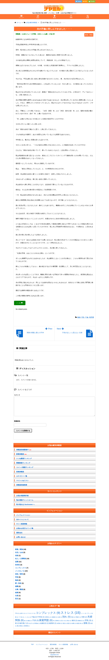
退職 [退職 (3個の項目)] (86, 623)
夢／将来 (18, 583)
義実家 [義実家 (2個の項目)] (52, 623)
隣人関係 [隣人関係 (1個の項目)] (20, 626)
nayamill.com (54, 654)
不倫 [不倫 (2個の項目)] (34, 617)
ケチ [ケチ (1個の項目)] (33, 613)
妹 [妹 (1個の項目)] (25, 620)
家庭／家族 (19, 549)
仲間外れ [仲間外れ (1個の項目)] (48, 617)
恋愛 (16, 562)
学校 (16, 577)
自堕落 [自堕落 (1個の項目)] (59, 623)
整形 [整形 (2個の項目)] (74, 620)
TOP (32, 644)
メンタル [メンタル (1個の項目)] (27, 617)
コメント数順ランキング (24, 467)
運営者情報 (53, 644)
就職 (16, 586)
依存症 (17, 565)
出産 (16, 595)
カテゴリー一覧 (21, 476)
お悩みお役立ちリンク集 (24, 528)
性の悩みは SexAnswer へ (25, 504)
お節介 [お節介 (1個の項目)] (22, 613)
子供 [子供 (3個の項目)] (35, 620)
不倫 (86, 317)
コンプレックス (20, 568)
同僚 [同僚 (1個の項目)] (73, 617)
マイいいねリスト (22, 480)
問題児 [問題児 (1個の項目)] (78, 617)
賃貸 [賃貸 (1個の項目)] (69, 623)
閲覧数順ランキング (23, 463)
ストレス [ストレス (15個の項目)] (70, 612)
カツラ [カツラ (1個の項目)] (28, 613)
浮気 (82, 317)
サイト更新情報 (21, 524)
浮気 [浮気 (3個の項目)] (88, 620)
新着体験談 (21, 454)
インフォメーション (23, 515)
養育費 (91, 317)
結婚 (16, 592)
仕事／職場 (19, 589)
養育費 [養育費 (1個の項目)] (27, 626)
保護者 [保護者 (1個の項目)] (54, 617)
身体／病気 (19, 574)
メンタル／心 (19, 571)
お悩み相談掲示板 (22, 495)
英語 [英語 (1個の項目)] (65, 623)
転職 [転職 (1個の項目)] (74, 623)
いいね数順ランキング (24, 458)
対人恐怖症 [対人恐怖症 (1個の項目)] (57, 620)
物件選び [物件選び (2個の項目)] (23, 623)
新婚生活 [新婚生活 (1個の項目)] (81, 620)
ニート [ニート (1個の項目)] (83, 613)
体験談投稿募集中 (23, 450)
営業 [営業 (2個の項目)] (84, 617)
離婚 (78, 317)
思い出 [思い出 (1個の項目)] (64, 620)
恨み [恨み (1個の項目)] (69, 620)
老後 (16, 555)
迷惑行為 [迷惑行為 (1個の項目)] (79, 623)
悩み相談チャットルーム (24, 500)
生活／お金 (19, 552)
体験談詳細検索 (21, 485)
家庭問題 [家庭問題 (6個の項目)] (46, 620)
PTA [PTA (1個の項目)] (17, 613)
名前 (54, 421)
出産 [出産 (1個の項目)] (60, 617)
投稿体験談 (20, 471)
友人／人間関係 (20, 558)
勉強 (16, 580)
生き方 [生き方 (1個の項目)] (31, 623)
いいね (19, 303)
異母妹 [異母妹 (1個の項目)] (37, 623)
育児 (16, 599)
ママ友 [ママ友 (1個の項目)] (21, 617)
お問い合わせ (21, 537)
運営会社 (19, 532)
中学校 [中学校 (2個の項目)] (40, 617)
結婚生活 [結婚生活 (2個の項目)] (44, 623)
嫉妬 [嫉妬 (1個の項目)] (30, 620)
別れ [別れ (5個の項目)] (66, 616)
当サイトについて (22, 519)
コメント (17, 395)
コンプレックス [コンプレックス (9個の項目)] (48, 612)
